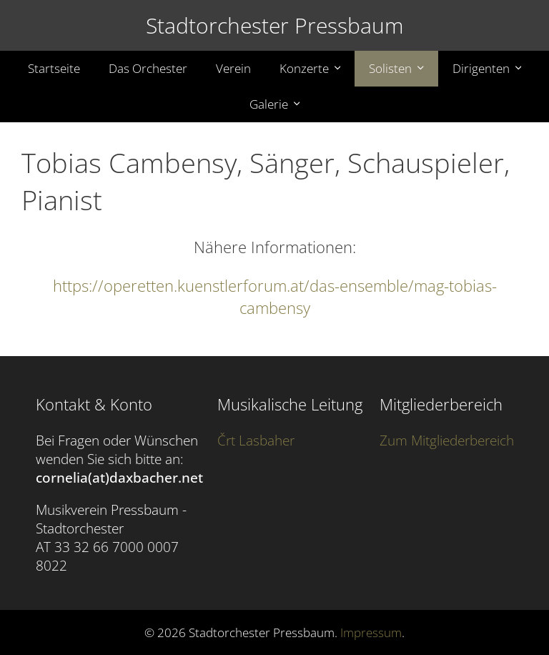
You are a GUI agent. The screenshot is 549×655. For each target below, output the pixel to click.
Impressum (371, 632)
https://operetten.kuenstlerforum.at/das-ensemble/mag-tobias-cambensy (275, 297)
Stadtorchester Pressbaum (275, 25)
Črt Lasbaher (256, 440)
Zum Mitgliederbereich (447, 440)
